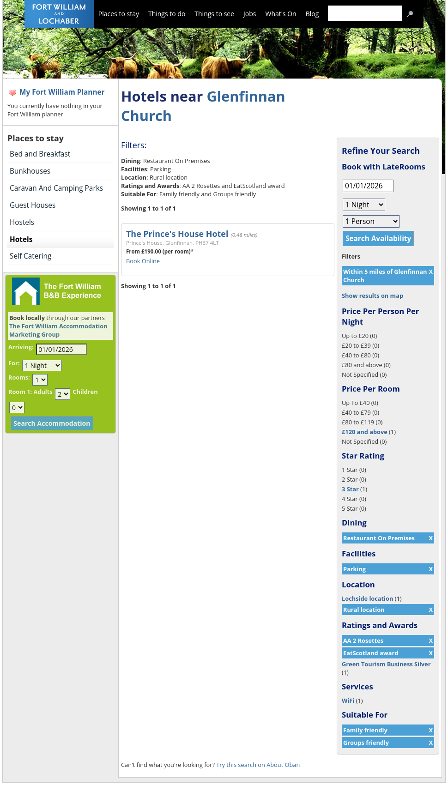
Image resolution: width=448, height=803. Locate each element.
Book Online (143, 261)
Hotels (21, 239)
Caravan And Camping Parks (56, 188)
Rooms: (19, 377)
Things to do (166, 13)
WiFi (348, 700)
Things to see (214, 13)
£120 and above (364, 432)
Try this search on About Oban (258, 765)
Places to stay (118, 13)
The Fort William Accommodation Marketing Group (58, 330)
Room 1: (20, 391)
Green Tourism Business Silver (386, 664)
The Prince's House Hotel (177, 233)
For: (13, 363)
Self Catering (30, 256)
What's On (281, 13)
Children (85, 391)
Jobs (249, 13)
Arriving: (21, 347)
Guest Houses (32, 205)
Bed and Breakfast (40, 154)
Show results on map (372, 295)
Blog (312, 13)
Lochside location (367, 598)
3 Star (350, 489)
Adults (42, 391)
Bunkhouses (30, 171)
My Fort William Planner (62, 92)
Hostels (22, 222)
